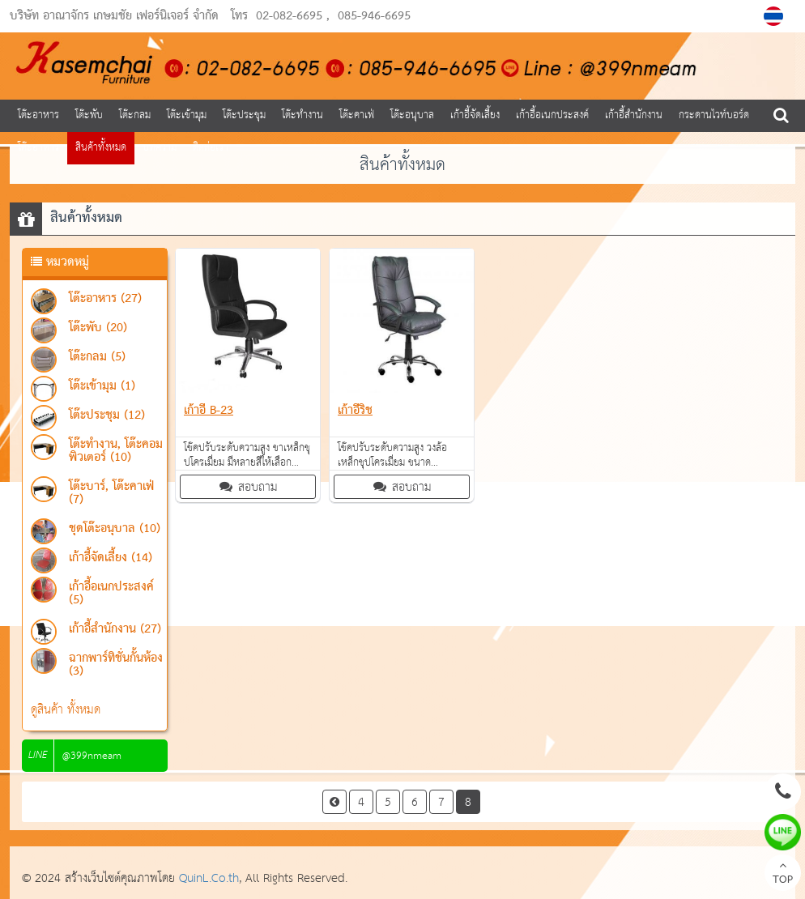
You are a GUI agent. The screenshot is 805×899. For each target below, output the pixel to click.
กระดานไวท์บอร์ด (714, 115)
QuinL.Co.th (209, 878)
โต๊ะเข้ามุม (187, 115)
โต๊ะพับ (89, 115)
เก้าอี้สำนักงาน (633, 115)
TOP (783, 874)
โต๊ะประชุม (244, 115)
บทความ (160, 147)
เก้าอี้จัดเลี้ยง (475, 115)
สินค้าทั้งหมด (100, 147)
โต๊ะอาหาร (38, 115)
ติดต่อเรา (210, 147)
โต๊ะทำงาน (302, 115)
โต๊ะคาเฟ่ (356, 115)
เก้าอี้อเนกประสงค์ (552, 115)
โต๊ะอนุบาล (412, 115)
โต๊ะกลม (135, 115)
